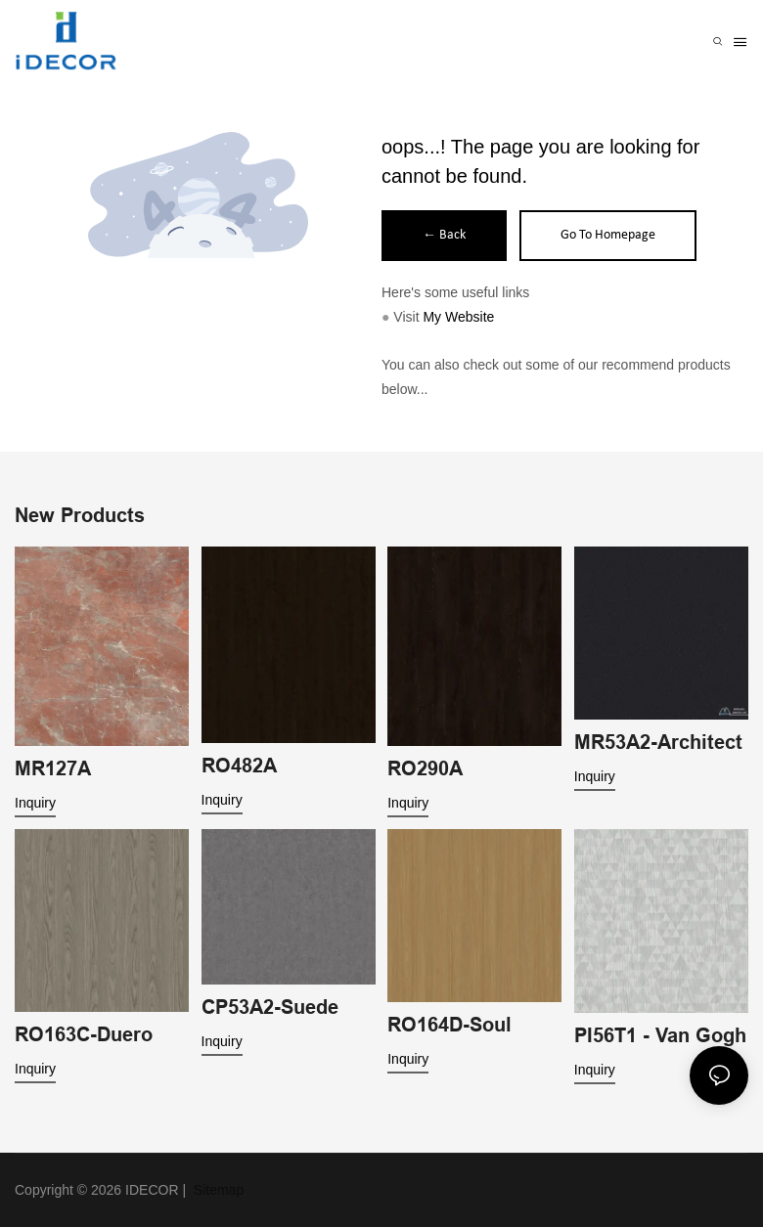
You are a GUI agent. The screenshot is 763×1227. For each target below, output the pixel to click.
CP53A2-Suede (270, 1007)
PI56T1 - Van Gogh (660, 1035)
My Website (458, 317)
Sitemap (217, 1190)
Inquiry (35, 803)
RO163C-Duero (84, 1034)
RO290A (425, 768)
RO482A (239, 765)
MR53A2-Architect (658, 742)
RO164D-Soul (449, 1024)
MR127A (53, 768)
